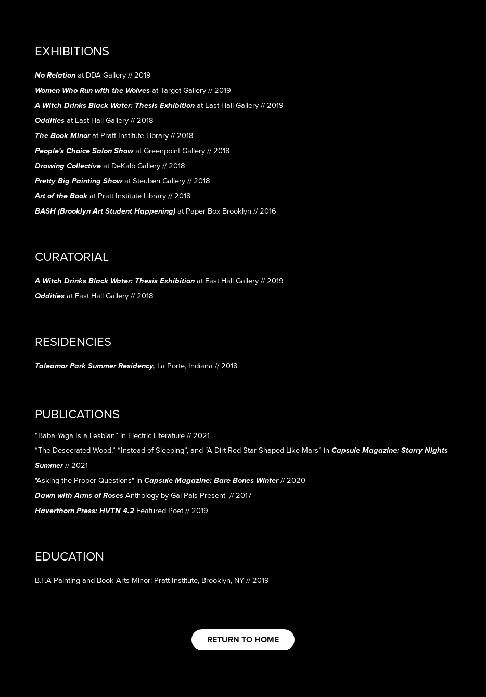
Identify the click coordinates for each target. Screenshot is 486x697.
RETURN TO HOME (243, 639)
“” (76, 435)
